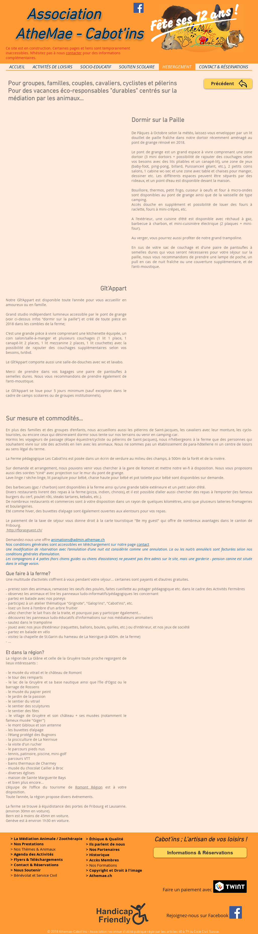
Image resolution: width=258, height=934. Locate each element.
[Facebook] (235, 912)
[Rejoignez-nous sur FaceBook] (139, 8)
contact (143, 544)
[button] (114, 870)
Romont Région (89, 787)
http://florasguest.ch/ (24, 530)
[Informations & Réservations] (200, 853)
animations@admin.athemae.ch (78, 539)
